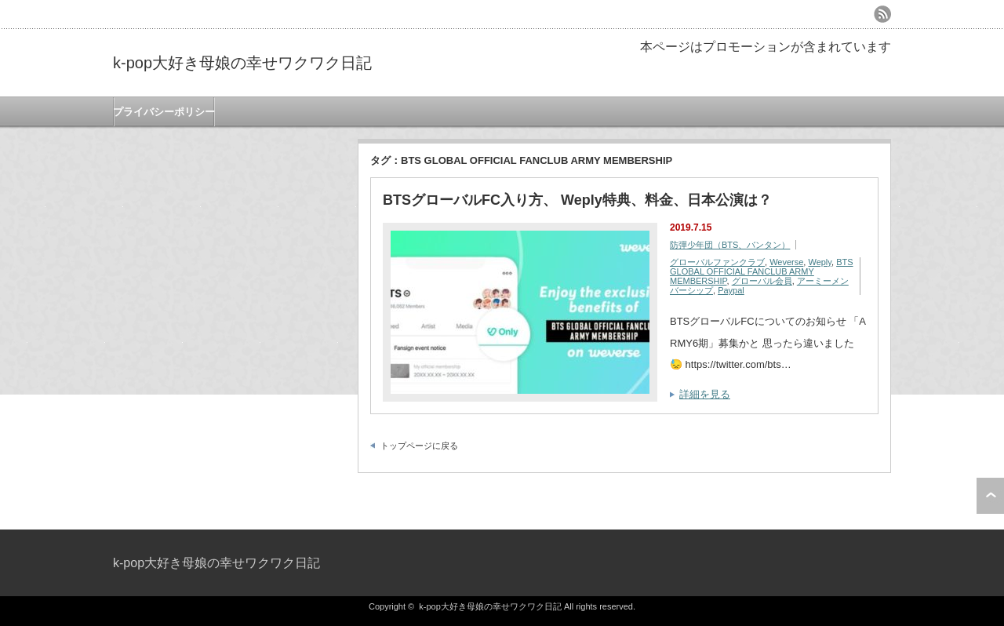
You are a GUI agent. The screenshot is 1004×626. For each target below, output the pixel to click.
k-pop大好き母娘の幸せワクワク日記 (242, 62)
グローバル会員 (762, 281)
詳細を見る (704, 394)
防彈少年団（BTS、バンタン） (730, 244)
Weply (819, 262)
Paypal (731, 290)
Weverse (786, 262)
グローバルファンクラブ (717, 262)
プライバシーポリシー (164, 112)
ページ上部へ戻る (990, 496)
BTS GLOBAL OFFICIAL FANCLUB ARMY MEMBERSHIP (761, 271)
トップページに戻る (419, 445)
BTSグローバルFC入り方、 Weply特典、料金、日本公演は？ (577, 200)
